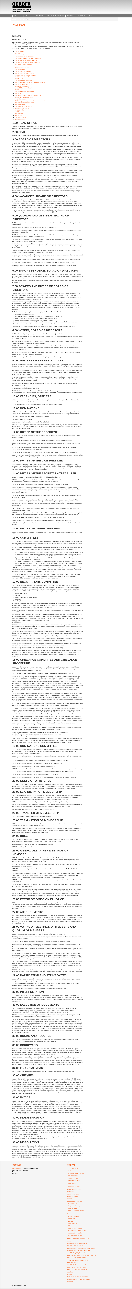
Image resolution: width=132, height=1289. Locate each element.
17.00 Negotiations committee (23, 80)
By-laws (70, 1221)
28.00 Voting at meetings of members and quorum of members (32, 101)
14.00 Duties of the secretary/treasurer (26, 75)
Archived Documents (74, 1216)
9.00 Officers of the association (23, 66)
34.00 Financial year (20, 112)
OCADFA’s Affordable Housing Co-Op (78, 1269)
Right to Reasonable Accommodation (77, 1277)
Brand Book (71, 1218)
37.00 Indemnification (21, 117)
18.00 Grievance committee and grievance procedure (30, 82)
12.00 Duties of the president (23, 71)
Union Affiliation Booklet (75, 1235)
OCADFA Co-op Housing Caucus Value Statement (81, 1255)
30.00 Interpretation (20, 104)
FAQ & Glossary (72, 1175)
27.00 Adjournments (20, 99)
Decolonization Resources (56, 15)
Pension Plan (71, 1272)
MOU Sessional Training (75, 1228)
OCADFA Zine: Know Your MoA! (76, 1267)
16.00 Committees (20, 79)
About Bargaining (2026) (74, 1189)
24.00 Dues (18, 93)
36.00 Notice (18, 115)
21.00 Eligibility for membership (24, 88)
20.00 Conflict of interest (22, 86)
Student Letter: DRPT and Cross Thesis (78, 1279)
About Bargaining (72, 1183)
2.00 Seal (17, 53)
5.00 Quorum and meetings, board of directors (28, 58)
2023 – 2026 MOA (72, 1168)
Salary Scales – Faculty (75, 1233)
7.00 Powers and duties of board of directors (27, 62)
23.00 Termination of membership (24, 91)
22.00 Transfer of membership (23, 90)
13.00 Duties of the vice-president (24, 73)
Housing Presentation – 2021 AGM (77, 1243)
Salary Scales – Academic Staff (77, 1230)
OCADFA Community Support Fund (77, 1260)
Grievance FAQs (73, 1178)
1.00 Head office (19, 51)
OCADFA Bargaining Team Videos (77, 1253)
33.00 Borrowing (19, 110)
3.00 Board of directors (21, 55)
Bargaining (70, 15)
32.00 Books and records (22, 108)
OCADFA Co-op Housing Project (76, 1257)
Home (14, 15)
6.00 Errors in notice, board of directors (26, 60)
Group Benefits (72, 1223)
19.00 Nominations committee (23, 84)
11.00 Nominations (20, 69)
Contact (91, 15)
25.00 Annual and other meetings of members (28, 95)
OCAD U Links (72, 1208)
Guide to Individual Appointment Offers (78, 1238)
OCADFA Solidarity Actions (76, 1210)
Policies (69, 1274)
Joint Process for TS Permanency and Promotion (81, 1248)
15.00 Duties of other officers (23, 77)
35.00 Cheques (19, 113)
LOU (69, 1226)
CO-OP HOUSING (72, 1196)
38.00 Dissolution (19, 119)
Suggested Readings (74, 1206)
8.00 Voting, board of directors (23, 64)
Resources (82, 15)
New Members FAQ (73, 1180)
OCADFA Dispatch (72, 1262)
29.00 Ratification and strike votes (24, 102)
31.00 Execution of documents (23, 106)
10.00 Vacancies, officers (22, 68)
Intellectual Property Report (75, 1246)
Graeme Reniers (17, 1168)
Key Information (72, 1203)
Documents (40, 15)
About (26, 15)
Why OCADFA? (71, 1281)
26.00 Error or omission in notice (24, 97)
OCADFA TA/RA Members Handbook (77, 1265)
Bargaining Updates (74, 1186)
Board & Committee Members (76, 1173)
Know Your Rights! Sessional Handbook (78, 1250)
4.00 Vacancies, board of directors (24, 57)
